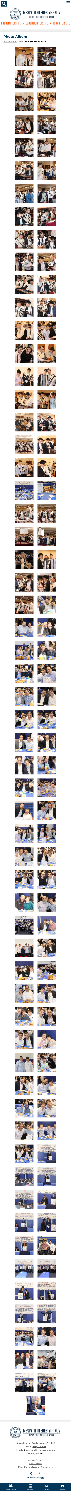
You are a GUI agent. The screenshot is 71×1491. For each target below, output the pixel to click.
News (46, 1487)
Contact (63, 1487)
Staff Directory (11, 1487)
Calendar (30, 1487)
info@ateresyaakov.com (43, 1450)
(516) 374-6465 (39, 1446)
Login (36, 1473)
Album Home (10, 41)
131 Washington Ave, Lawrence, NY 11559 (35, 1443)
